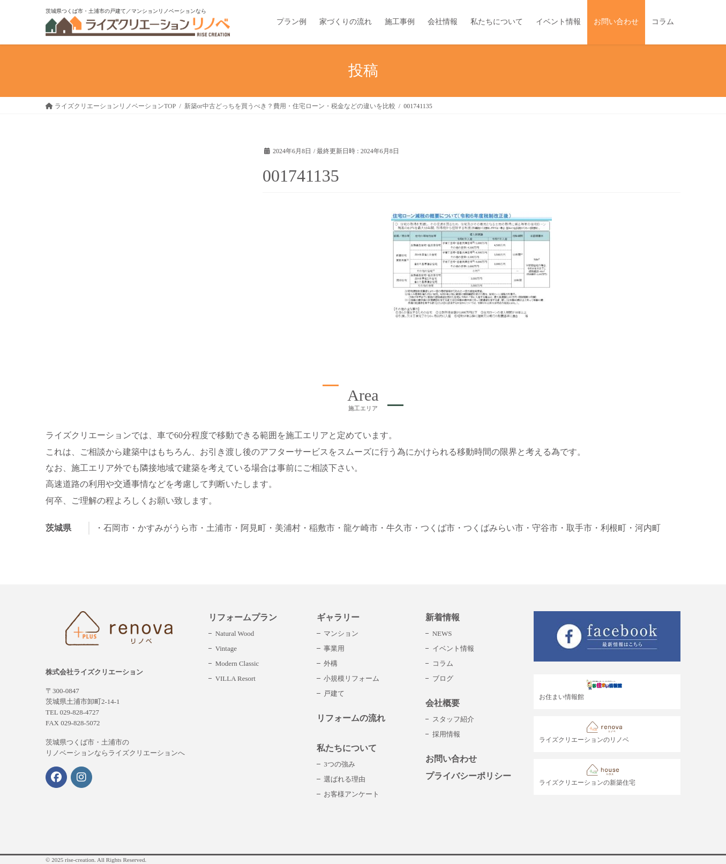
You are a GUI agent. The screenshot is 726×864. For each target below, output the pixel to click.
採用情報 (446, 734)
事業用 (334, 648)
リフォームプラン (242, 617)
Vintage (226, 648)
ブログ (442, 678)
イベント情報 (453, 648)
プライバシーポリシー (468, 775)
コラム (442, 663)
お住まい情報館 (583, 690)
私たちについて (347, 748)
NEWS (442, 633)
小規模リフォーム (351, 678)
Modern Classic (237, 663)
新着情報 (442, 617)
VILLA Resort (235, 678)
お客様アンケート (351, 794)
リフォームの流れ (351, 718)
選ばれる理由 (344, 779)
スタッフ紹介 (453, 719)
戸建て (334, 693)
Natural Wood (234, 633)
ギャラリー (338, 617)
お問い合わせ (451, 758)
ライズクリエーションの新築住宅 (587, 775)
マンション (341, 633)
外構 (331, 663)
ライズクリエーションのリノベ (584, 732)
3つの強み (339, 764)
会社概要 (442, 703)
